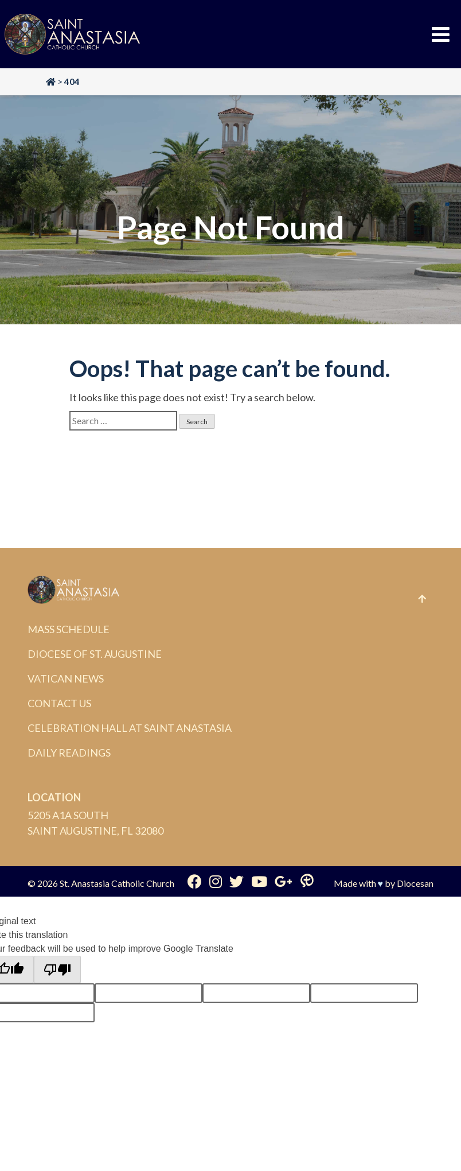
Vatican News (66, 678)
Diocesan (415, 883)
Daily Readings (69, 752)
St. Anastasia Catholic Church (117, 883)
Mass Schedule (69, 629)
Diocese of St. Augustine (95, 653)
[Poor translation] (57, 969)
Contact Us (59, 703)
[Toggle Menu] (440, 34)
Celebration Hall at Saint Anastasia (130, 728)
